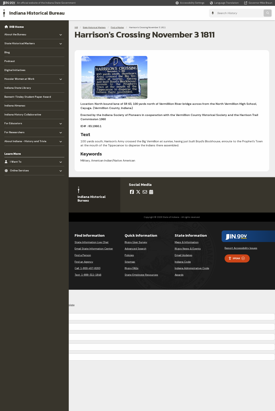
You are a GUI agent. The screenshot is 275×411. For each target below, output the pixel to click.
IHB (76, 27)
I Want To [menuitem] (20, 160)
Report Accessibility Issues (241, 248)
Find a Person (83, 255)
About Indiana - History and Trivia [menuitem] (25, 140)
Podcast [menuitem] (9, 61)
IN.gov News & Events (188, 248)
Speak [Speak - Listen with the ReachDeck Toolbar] (236, 258)
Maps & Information (187, 242)
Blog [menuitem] (7, 52)
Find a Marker (117, 27)
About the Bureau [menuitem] (15, 33)
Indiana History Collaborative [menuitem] (22, 114)
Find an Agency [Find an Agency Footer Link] (84, 261)
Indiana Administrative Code (192, 268)
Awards (179, 274)
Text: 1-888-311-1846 (88, 274)
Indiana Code (183, 261)
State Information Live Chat (92, 242)
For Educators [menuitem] (15, 122)
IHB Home (16, 27)
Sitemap (130, 261)
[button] (190, 3)
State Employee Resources (141, 274)
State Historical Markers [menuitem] (19, 42)
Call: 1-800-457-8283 (87, 268)
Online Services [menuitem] (20, 169)
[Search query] (239, 13)
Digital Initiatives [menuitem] (14, 70)
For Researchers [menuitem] (15, 131)
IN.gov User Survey (136, 242)
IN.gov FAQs (131, 268)
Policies (129, 255)
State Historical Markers (94, 27)
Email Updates (183, 255)
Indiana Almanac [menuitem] (14, 105)
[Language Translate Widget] (224, 3)
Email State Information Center (94, 248)
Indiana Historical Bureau (37, 13)
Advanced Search (135, 248)
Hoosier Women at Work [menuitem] (19, 78)
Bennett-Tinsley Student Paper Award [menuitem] (27, 96)
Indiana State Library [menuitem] (17, 87)
